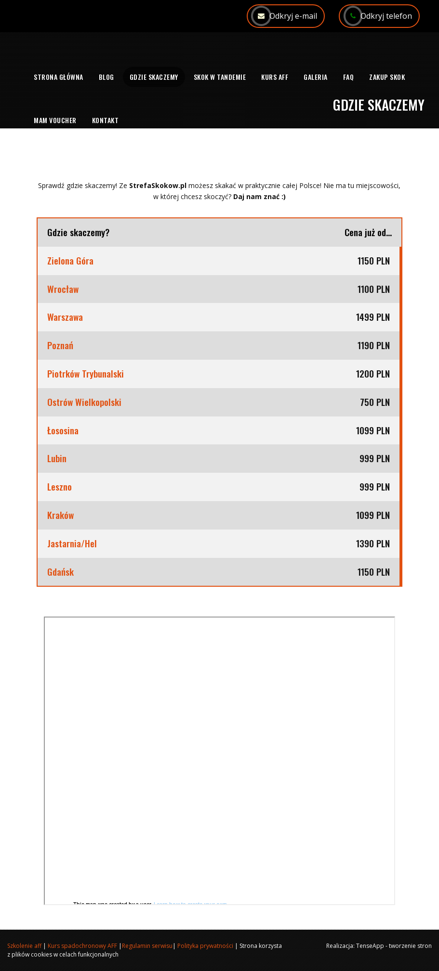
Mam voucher (55, 120)
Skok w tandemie (220, 77)
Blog (106, 77)
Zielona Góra (70, 260)
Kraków (60, 515)
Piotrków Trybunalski (85, 373)
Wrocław (63, 289)
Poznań (60, 345)
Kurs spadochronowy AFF (82, 946)
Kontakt (105, 120)
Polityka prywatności (205, 946)
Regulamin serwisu (147, 946)
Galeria (316, 77)
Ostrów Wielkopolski (84, 402)
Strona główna (58, 77)
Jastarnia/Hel (72, 543)
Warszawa (65, 317)
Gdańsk (60, 572)
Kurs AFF (274, 77)
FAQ (348, 77)
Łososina (63, 430)
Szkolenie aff (24, 946)
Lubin (58, 458)
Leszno (59, 486)
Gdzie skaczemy (154, 77)
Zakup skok (387, 77)
